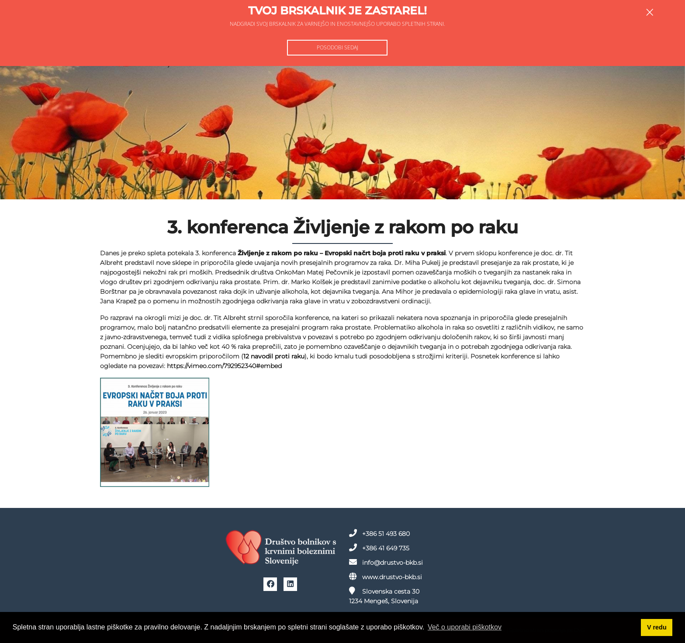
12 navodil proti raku (273, 356)
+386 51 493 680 (379, 533)
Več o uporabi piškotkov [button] (465, 627)
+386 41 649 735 (379, 547)
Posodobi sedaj (337, 47)
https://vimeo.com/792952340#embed (224, 366)
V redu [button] (657, 627)
